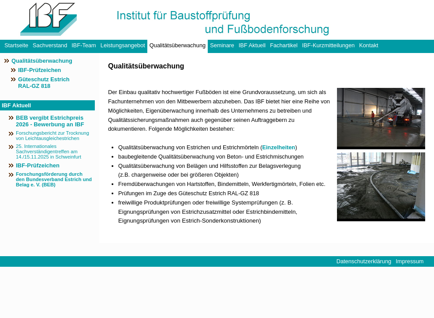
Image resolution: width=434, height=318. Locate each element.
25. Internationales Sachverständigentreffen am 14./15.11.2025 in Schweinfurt (48, 151)
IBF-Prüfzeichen (39, 70)
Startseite (16, 45)
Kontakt (368, 45)
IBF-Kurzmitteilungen (328, 45)
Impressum (409, 261)
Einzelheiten (279, 147)
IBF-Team (83, 45)
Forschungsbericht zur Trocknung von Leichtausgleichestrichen (52, 135)
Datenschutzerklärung (364, 261)
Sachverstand (50, 45)
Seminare (222, 45)
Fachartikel (284, 45)
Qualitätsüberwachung (178, 45)
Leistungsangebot (123, 45)
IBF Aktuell (252, 45)
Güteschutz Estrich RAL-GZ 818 (44, 82)
